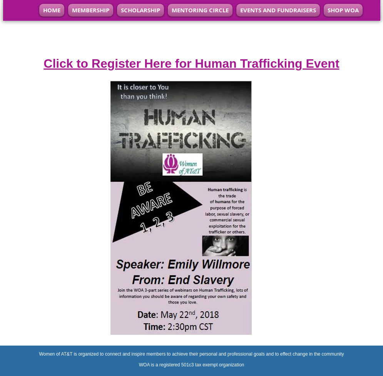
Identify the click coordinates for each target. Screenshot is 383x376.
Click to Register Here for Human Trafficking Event (191, 63)
